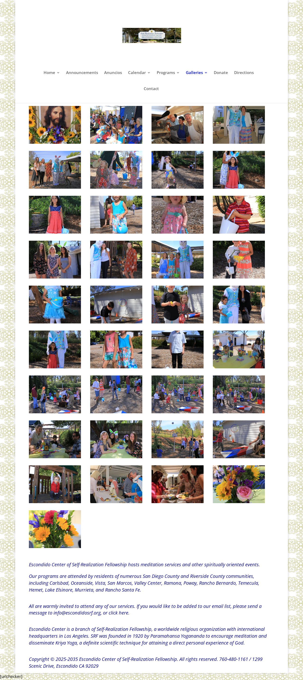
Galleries (194, 73)
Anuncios (113, 73)
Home (49, 73)
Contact (151, 89)
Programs (166, 73)
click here (118, 613)
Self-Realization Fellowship (124, 629)
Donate (221, 73)
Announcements (82, 73)
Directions (244, 73)
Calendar (137, 73)
